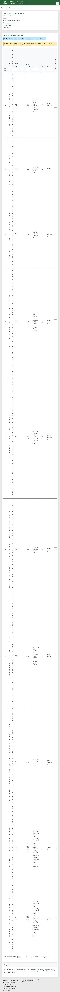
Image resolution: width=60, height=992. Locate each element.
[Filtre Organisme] (12, 69)
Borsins (5, 18)
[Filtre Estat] (50, 69)
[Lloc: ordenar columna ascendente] (9, 60)
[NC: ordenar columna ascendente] (22, 60)
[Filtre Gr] (43, 69)
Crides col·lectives (8, 16)
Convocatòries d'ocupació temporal (13, 13)
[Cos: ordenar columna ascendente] (35, 60)
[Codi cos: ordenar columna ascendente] (28, 60)
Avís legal (38, 981)
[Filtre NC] (22, 69)
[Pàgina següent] (53, 956)
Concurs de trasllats (9, 23)
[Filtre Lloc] (9, 69)
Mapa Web (24, 981)
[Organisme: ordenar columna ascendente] (12, 60)
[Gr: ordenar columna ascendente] (43, 60)
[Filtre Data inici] (17, 69)
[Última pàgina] (30, 959)
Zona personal (7, 25)
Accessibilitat (30, 980)
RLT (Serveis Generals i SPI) (11, 20)
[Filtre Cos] (36, 69)
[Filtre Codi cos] (28, 69)
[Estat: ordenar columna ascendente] (50, 60)
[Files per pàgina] (19, 957)
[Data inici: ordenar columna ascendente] (17, 60)
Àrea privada (6, 27)
